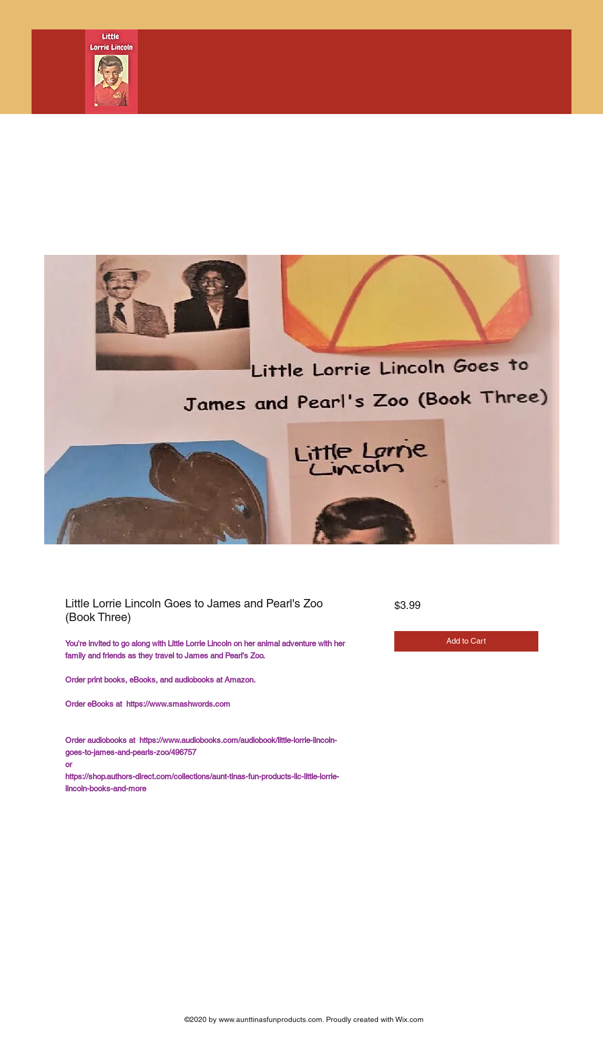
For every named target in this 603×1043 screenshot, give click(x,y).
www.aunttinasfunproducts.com (270, 1019)
